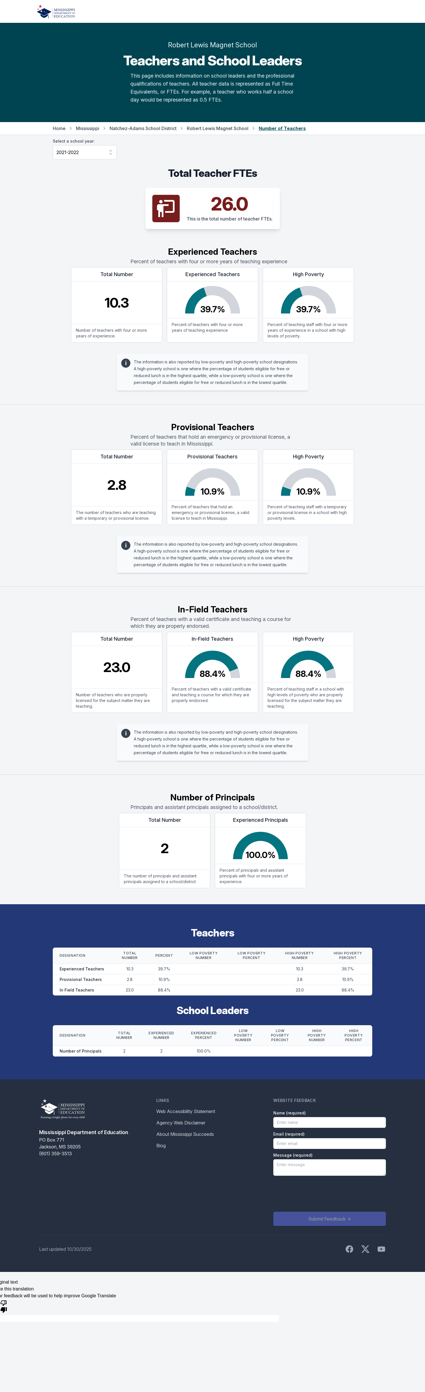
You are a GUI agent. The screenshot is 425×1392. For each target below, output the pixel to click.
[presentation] (316, 1194)
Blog (161, 1145)
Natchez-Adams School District (143, 128)
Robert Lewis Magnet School (217, 128)
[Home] (56, 11)
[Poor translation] (3, 1306)
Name (289, 1112)
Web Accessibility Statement (185, 1111)
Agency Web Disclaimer (180, 1123)
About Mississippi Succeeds (185, 1134)
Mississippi (87, 128)
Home (59, 128)
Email (289, 1134)
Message (293, 1155)
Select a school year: (74, 141)
